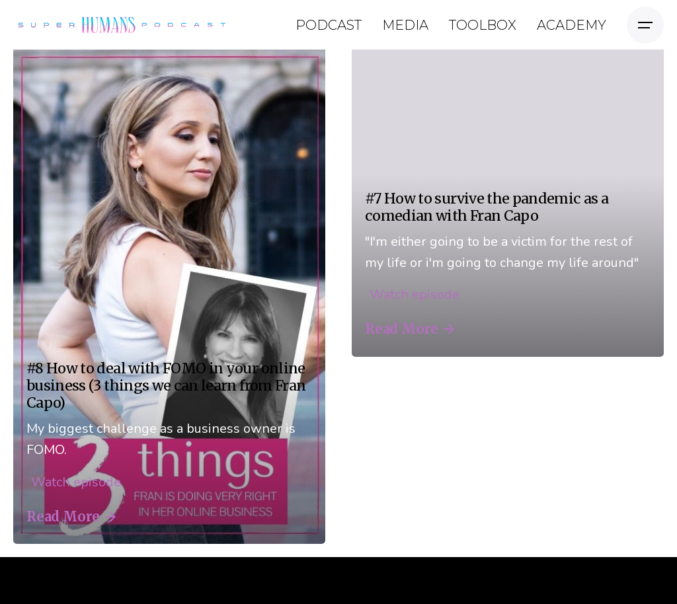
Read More (71, 517)
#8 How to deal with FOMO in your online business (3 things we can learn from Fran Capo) (165, 385)
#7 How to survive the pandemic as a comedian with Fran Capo (486, 207)
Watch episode (73, 482)
